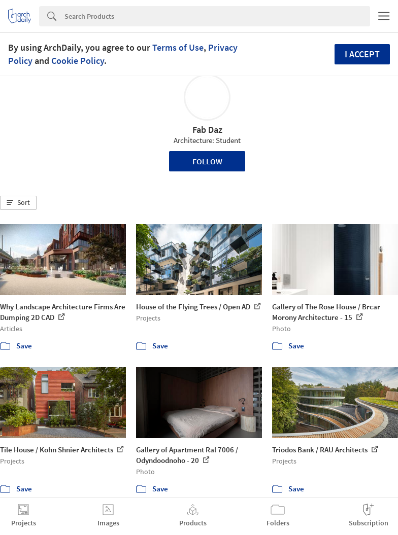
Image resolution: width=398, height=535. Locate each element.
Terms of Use (178, 47)
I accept (362, 54)
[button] (18, 203)
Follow (207, 161)
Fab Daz (207, 129)
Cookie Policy (77, 60)
